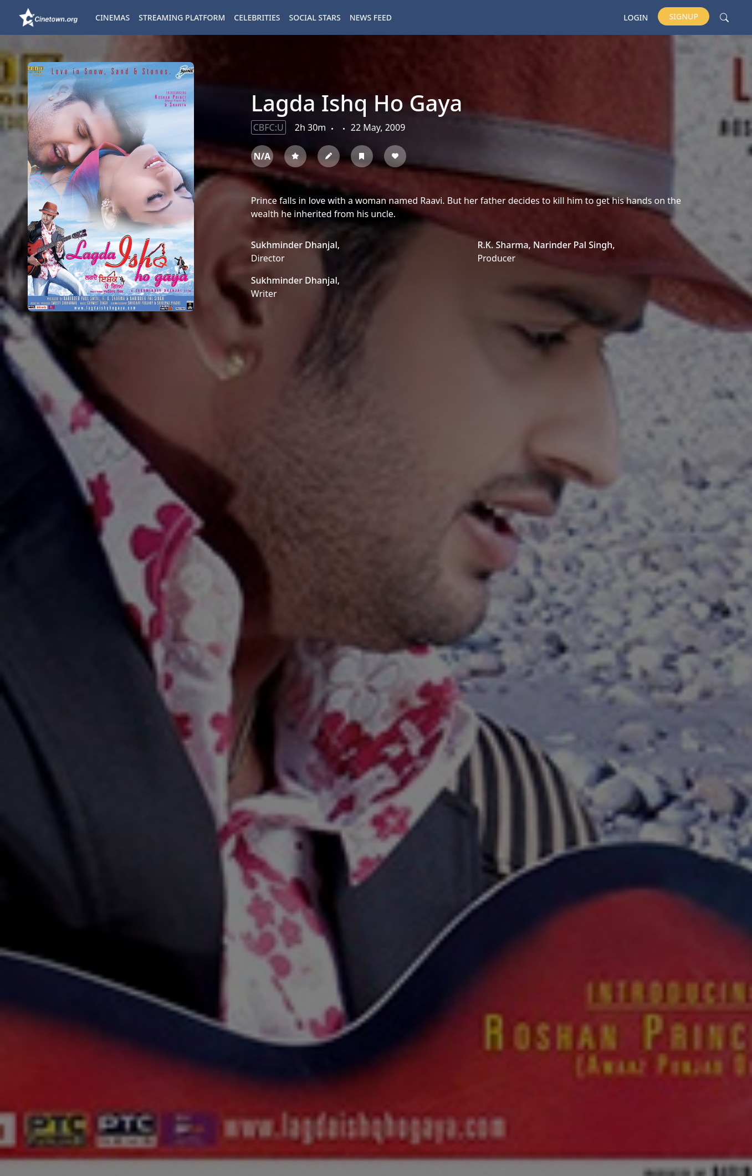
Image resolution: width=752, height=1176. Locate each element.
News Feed (371, 17)
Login (635, 17)
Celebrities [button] (257, 17)
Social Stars (315, 17)
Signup (683, 16)
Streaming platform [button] (182, 17)
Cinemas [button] (112, 17)
